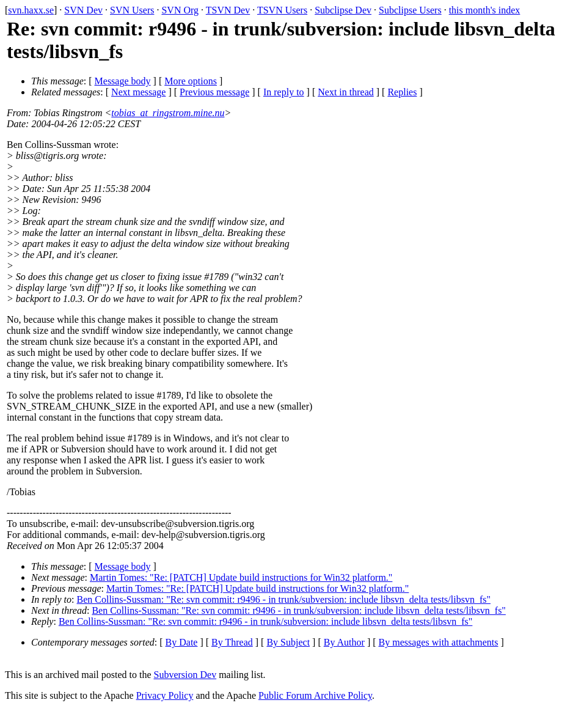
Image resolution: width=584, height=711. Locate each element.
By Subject (288, 642)
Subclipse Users (410, 10)
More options (190, 81)
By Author (344, 642)
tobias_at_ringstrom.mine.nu (167, 113)
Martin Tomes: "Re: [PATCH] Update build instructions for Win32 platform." (241, 577)
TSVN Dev (228, 10)
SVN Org (180, 10)
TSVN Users (282, 10)
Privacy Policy (165, 695)
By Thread (232, 642)
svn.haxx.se (31, 10)
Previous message (214, 92)
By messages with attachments (438, 642)
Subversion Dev (185, 674)
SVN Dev (83, 10)
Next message (138, 92)
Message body (123, 81)
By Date (182, 642)
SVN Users (132, 10)
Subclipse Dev (343, 10)
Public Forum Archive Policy (315, 695)
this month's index (484, 10)
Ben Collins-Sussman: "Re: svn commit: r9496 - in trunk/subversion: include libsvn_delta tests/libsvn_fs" (284, 599)
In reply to (283, 92)
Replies (402, 92)
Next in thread (346, 92)
